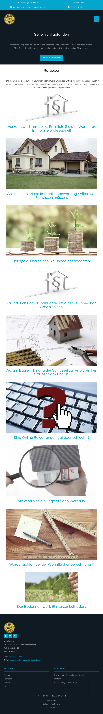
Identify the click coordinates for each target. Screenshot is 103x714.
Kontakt (7, 675)
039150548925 (77, 7)
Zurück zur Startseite (51, 57)
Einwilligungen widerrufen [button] (65, 682)
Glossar (7, 682)
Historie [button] (57, 679)
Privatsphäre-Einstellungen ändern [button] (69, 675)
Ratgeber (8, 679)
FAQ (5, 686)
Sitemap (51, 707)
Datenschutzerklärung (51, 704)
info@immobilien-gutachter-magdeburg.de (29, 7)
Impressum (51, 700)
